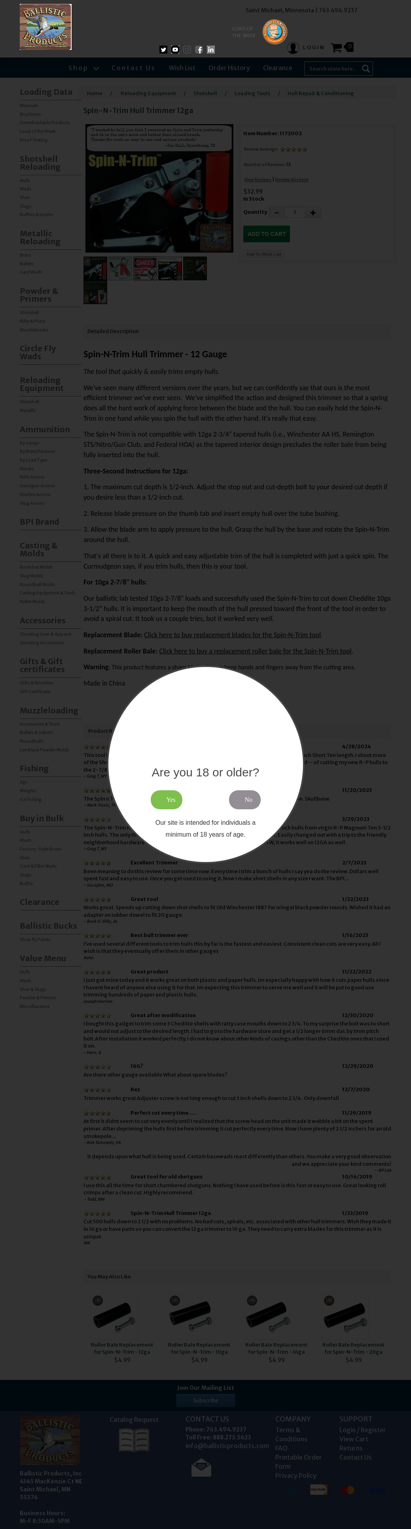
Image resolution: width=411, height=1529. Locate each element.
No (249, 799)
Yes (171, 799)
